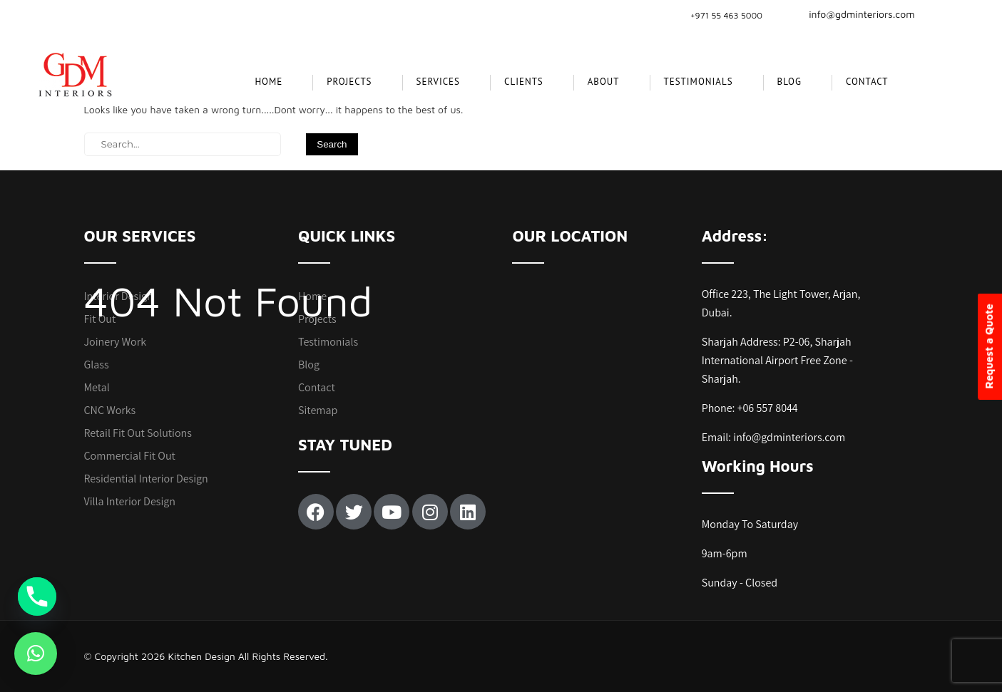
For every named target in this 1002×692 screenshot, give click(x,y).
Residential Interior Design (146, 478)
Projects (317, 318)
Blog (789, 82)
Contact (867, 82)
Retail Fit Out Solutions (138, 432)
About (604, 82)
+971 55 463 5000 (726, 15)
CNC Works (110, 410)
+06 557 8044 (767, 408)
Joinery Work (115, 341)
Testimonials (698, 82)
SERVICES (438, 82)
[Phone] (37, 596)
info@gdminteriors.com (853, 14)
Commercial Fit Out (129, 455)
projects (349, 82)
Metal (97, 387)
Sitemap (317, 410)
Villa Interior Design (129, 501)
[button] (35, 653)
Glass (96, 364)
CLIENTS (523, 82)
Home (268, 82)
